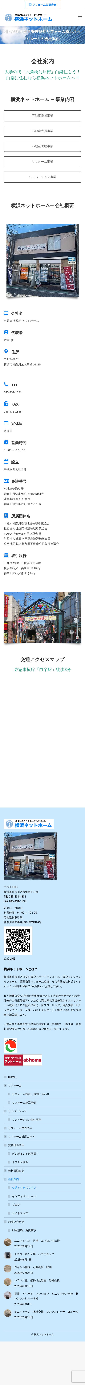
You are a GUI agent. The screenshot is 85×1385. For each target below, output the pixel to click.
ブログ (16, 1204)
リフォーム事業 (42, 161)
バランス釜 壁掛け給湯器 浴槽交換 (37, 1280)
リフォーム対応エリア (21, 1136)
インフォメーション (24, 1196)
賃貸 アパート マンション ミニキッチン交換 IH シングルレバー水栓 (47, 1296)
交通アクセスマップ (24, 1187)
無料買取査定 (16, 1170)
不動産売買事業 (42, 131)
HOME (12, 1077)
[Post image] (7, 1242)
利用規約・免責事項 (24, 1230)
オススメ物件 (20, 1162)
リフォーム (13, 1085)
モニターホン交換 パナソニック (34, 1253)
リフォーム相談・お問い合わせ (30, 1094)
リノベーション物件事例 (26, 1119)
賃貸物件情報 (14, 1145)
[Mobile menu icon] (80, 18)
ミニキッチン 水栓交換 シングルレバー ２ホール (46, 1311)
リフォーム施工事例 (24, 1102)
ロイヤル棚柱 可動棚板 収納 (33, 1267)
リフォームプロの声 (20, 1128)
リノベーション (15, 1111)
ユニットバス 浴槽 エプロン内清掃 (37, 1240)
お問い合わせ (14, 1221)
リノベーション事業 (42, 177)
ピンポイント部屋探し (25, 1153)
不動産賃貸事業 (42, 115)
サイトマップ (20, 1213)
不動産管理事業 (42, 146)
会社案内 (11, 1179)
